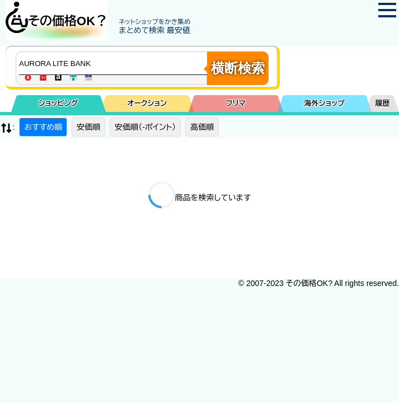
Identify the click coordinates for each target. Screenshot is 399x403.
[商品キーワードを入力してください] (114, 63)
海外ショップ (324, 103)
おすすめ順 (43, 127)
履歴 (382, 103)
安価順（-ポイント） (145, 127)
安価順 (88, 127)
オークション (147, 103)
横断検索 (238, 68)
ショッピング (58, 103)
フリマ (236, 103)
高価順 (202, 127)
